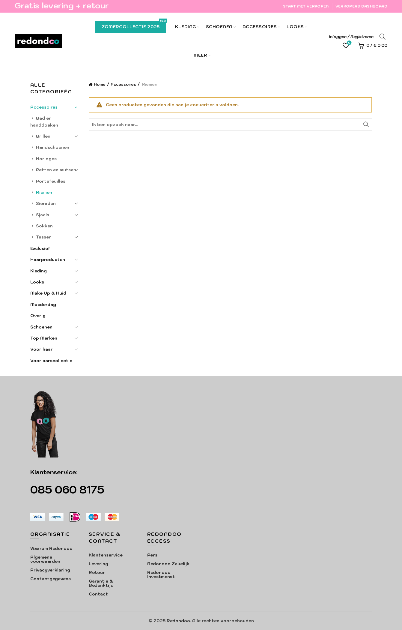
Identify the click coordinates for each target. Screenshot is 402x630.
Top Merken (43, 338)
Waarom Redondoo (51, 548)
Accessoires (260, 26)
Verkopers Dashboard (361, 6)
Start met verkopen (306, 6)
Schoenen (219, 26)
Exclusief (40, 248)
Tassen (44, 237)
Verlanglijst (348, 43)
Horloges (46, 158)
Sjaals (42, 215)
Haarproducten (47, 259)
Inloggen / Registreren (351, 36)
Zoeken (366, 124)
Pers (152, 555)
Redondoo (178, 620)
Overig (38, 315)
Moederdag (43, 304)
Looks (295, 26)
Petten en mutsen (56, 169)
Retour (97, 572)
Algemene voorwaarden (45, 559)
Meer (200, 55)
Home (100, 84)
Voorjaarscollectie (51, 360)
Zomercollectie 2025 (134, 25)
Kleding (185, 26)
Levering (98, 563)
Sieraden (46, 203)
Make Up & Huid (48, 293)
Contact (98, 594)
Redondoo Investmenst (161, 574)
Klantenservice (106, 555)
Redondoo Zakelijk (168, 563)
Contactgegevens (50, 578)
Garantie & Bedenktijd (101, 583)
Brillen (43, 136)
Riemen (44, 192)
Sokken (44, 226)
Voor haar (41, 349)
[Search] (382, 36)
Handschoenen (52, 147)
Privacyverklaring (50, 570)
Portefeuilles (50, 181)
